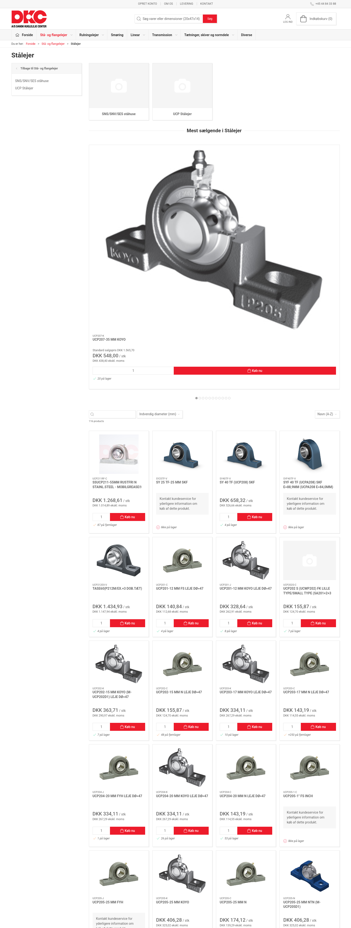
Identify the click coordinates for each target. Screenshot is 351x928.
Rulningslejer (133, 872)
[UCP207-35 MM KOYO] (119, 168)
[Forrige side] (105, 820)
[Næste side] (324, 820)
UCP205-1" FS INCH (298, 653)
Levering (186, 3)
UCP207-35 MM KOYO (109, 196)
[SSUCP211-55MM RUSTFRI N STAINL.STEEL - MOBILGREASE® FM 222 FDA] (119, 311)
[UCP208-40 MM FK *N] (182, 168)
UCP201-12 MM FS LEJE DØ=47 (180, 445)
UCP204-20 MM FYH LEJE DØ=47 (117, 653)
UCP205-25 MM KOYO (172, 759)
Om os (168, 3)
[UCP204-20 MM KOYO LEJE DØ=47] (182, 624)
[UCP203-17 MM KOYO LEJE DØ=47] (246, 520)
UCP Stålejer (24, 88)
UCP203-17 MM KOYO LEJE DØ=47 (246, 549)
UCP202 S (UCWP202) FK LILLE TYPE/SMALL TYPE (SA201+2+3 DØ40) (307, 449)
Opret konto (147, 3)
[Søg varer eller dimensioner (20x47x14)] (116, 271)
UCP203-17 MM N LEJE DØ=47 (306, 549)
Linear (128, 885)
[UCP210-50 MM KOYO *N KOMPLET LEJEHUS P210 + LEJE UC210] (309, 168)
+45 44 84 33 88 (23, 875)
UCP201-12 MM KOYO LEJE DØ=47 (246, 445)
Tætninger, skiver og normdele (146, 899)
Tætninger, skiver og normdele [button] (209, 35)
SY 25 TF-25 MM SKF (172, 339)
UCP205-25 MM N (233, 759)
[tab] (209, 255)
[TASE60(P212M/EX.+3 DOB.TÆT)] (119, 417)
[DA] (29, 18)
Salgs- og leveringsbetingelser (257, 892)
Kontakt (206, 3)
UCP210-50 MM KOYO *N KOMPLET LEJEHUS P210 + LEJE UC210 (307, 200)
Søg (209, 18)
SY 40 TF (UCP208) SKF (237, 339)
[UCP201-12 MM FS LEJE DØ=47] (182, 417)
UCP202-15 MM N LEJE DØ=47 (179, 549)
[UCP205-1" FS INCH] (309, 624)
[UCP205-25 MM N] (246, 730)
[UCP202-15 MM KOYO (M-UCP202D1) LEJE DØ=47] (119, 520)
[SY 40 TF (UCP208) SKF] (246, 311)
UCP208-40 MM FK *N (172, 196)
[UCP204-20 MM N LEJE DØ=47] (246, 168)
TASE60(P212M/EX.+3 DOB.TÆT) (117, 445)
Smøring (117, 35)
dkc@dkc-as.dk (22, 880)
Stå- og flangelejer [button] (56, 35)
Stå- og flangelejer (53, 43)
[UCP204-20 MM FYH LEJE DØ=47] (119, 624)
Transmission (134, 892)
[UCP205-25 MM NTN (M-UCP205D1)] (309, 730)
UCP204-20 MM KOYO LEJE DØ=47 (182, 653)
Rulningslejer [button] (92, 35)
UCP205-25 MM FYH (108, 759)
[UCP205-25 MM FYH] (119, 730)
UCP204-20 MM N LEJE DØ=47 (243, 196)
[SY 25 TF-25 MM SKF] (182, 311)
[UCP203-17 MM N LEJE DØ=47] (309, 520)
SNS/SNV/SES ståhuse (32, 81)
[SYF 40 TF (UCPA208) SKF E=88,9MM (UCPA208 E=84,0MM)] (309, 311)
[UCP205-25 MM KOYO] (182, 730)
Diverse (246, 35)
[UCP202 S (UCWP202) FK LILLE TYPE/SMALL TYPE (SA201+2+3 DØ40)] (309, 417)
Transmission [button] (165, 35)
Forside (30, 43)
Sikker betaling (246, 885)
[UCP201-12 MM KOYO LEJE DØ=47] (246, 417)
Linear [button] (138, 35)
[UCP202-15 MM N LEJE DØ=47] (182, 520)
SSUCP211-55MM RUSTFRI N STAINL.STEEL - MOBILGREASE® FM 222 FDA (117, 343)
